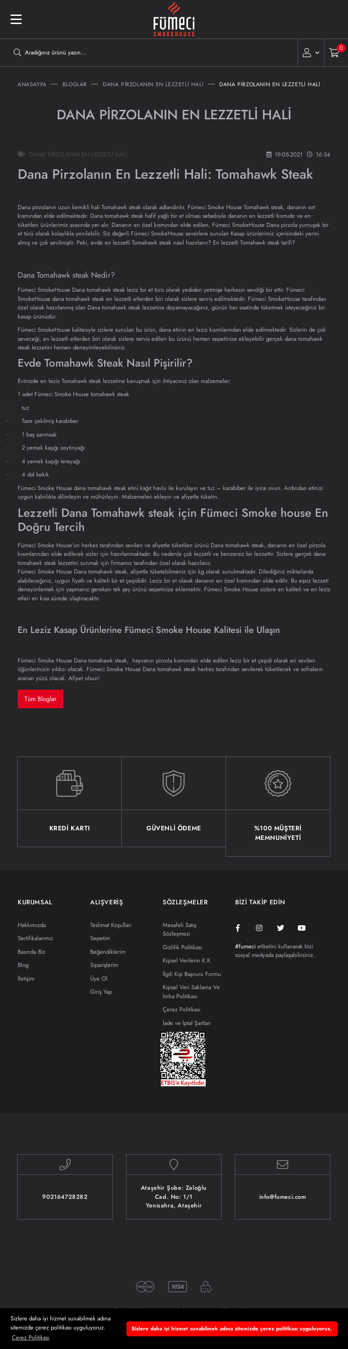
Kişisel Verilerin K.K (186, 960)
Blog (23, 965)
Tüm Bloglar (40, 698)
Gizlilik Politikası (182, 947)
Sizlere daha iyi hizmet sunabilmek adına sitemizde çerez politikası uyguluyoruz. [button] (231, 1328)
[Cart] (336, 52)
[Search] (149, 52)
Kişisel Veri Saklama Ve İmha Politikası (191, 992)
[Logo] (174, 19)
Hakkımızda (32, 925)
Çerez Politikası (181, 1009)
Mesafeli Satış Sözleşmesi (179, 929)
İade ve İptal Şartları (187, 1023)
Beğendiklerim (108, 951)
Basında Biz (31, 951)
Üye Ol (98, 978)
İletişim (26, 978)
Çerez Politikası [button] (30, 1337)
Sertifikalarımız (35, 938)
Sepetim (100, 938)
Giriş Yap (101, 991)
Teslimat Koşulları (110, 925)
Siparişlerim (104, 965)
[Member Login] (311, 52)
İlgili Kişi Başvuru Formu (192, 974)
